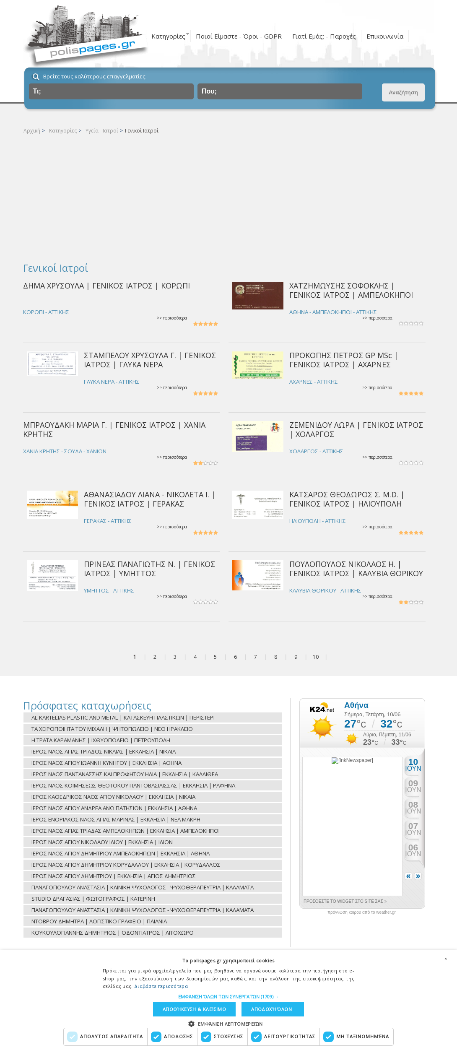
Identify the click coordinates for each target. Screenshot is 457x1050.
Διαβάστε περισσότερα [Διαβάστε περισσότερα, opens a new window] (161, 986)
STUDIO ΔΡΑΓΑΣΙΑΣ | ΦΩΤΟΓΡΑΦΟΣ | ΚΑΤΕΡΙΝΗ (93, 898)
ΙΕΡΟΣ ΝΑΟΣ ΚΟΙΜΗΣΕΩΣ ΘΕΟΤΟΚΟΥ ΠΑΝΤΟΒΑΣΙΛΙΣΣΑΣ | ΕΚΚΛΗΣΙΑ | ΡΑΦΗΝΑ (133, 785)
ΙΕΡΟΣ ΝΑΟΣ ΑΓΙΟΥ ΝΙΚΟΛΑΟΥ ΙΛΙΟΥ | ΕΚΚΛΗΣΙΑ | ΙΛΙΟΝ (102, 842)
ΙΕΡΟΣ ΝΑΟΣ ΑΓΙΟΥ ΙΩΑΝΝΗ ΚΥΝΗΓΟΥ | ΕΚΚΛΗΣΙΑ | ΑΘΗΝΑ (106, 763)
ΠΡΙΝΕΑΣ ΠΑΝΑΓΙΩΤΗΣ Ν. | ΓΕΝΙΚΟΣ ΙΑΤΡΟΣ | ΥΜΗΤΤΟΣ (149, 568)
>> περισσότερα (172, 318)
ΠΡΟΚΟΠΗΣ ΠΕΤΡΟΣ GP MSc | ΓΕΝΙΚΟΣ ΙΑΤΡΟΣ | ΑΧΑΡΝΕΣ (343, 359)
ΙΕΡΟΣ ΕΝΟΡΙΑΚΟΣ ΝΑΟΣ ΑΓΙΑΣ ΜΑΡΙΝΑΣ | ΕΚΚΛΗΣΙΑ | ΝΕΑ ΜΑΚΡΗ (115, 819)
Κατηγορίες (168, 36)
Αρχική (31, 130)
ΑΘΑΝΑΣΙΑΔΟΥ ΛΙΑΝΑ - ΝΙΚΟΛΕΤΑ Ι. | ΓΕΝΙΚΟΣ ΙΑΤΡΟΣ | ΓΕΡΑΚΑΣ (150, 498)
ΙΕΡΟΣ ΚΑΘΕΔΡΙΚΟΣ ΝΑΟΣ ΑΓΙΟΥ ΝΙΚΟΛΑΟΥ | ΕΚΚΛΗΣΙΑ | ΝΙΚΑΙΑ (113, 796)
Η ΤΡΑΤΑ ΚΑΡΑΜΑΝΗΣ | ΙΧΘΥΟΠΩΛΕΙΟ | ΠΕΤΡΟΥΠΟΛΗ (100, 740)
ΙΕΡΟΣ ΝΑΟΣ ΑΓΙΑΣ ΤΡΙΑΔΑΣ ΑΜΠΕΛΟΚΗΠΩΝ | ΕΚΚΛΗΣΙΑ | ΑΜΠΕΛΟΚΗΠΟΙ (125, 830)
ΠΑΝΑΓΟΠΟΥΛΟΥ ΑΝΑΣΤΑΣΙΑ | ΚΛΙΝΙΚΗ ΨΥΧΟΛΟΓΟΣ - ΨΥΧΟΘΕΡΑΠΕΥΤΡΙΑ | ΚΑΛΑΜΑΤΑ (142, 887)
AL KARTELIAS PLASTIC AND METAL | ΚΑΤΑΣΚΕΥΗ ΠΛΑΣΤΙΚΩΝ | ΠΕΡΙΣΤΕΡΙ (123, 717)
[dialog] (228, 1000)
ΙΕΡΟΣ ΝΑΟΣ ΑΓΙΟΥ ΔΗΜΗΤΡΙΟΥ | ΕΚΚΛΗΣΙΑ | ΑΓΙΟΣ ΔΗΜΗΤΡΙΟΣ (113, 876)
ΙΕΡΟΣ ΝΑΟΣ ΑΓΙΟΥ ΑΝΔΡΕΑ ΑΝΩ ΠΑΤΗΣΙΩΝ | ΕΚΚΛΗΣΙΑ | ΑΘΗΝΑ (114, 808)
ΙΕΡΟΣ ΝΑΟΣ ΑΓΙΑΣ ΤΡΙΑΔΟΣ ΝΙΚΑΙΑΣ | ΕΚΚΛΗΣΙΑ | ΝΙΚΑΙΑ (103, 751)
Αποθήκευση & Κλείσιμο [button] (194, 1009)
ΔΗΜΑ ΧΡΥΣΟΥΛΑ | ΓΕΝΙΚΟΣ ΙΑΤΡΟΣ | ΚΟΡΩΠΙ (106, 286)
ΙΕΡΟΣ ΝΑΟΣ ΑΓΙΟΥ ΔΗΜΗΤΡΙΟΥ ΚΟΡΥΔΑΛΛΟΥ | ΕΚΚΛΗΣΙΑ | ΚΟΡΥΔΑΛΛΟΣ (126, 864)
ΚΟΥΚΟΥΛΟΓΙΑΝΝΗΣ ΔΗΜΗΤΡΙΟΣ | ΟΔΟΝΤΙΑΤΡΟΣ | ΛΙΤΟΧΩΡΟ (112, 932)
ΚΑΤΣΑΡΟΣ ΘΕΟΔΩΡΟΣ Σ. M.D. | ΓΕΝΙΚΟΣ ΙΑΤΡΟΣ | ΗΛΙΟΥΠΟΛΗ (347, 498)
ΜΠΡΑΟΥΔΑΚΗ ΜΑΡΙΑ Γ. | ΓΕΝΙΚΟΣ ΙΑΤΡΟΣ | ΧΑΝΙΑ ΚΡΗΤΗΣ (114, 429)
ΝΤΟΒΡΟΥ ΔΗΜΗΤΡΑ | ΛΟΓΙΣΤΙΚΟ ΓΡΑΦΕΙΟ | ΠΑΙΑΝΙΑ (99, 921)
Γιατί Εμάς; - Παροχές (324, 36)
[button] (228, 996)
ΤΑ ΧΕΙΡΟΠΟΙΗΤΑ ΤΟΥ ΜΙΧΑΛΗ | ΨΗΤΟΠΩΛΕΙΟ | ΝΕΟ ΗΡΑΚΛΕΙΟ (112, 729)
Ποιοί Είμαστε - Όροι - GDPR (239, 36)
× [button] (445, 958)
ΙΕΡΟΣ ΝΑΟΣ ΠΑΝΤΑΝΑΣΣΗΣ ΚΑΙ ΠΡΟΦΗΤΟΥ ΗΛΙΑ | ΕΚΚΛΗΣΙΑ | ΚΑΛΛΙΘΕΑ (124, 774)
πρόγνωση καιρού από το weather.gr (361, 912)
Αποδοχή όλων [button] (271, 1009)
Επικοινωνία (384, 36)
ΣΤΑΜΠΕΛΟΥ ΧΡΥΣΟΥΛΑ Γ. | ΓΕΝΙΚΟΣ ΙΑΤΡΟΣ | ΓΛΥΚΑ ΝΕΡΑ (150, 359)
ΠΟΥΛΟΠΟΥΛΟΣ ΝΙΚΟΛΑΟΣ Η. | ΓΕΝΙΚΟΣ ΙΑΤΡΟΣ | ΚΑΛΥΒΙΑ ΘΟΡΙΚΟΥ (356, 568)
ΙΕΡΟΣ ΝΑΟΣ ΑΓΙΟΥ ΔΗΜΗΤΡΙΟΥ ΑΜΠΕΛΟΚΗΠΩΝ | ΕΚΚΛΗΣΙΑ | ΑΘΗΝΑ (120, 853)
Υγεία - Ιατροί (102, 130)
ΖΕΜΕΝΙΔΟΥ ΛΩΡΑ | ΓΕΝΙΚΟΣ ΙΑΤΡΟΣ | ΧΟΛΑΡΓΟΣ (356, 429)
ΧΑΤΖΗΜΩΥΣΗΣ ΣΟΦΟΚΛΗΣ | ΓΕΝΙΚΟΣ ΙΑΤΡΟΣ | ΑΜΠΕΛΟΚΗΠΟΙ (351, 290)
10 (316, 656)
